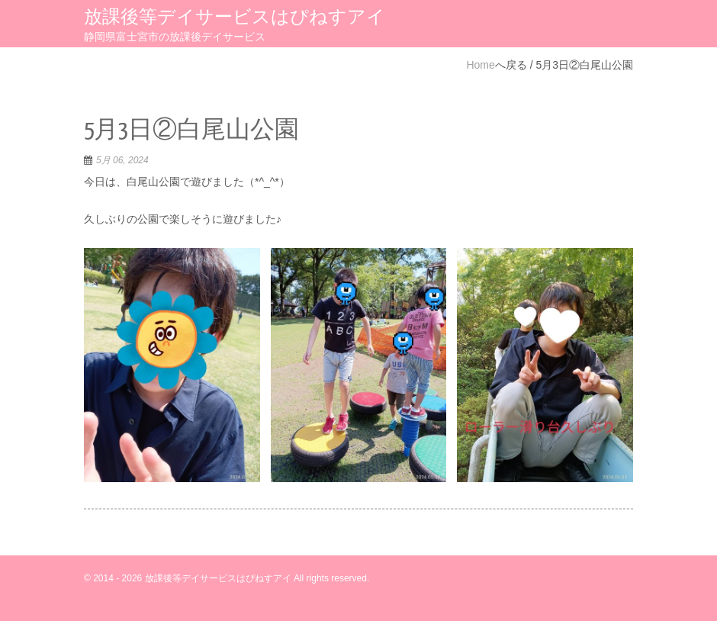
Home (480, 65)
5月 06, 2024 (122, 160)
